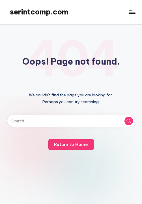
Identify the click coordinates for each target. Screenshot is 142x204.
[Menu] (132, 12)
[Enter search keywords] (71, 121)
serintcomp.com (39, 11)
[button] (128, 121)
